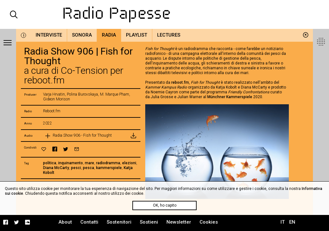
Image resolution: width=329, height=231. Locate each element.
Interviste (49, 35)
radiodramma (108, 163)
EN (292, 222)
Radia (109, 35)
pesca (88, 168)
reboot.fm (180, 82)
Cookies (209, 222)
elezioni (129, 163)
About (65, 222)
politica (49, 163)
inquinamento (70, 163)
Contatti (89, 222)
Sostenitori (119, 222)
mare (89, 163)
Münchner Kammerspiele (229, 97)
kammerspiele (109, 168)
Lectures (168, 35)
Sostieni (149, 222)
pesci (76, 168)
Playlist (136, 35)
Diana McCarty (56, 168)
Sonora (82, 35)
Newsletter (178, 222)
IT (282, 222)
